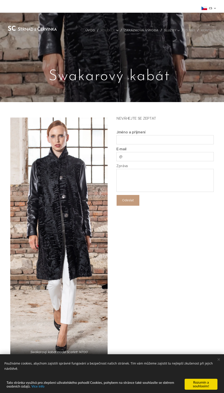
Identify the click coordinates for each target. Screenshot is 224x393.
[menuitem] (92, 30)
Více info (37, 386)
